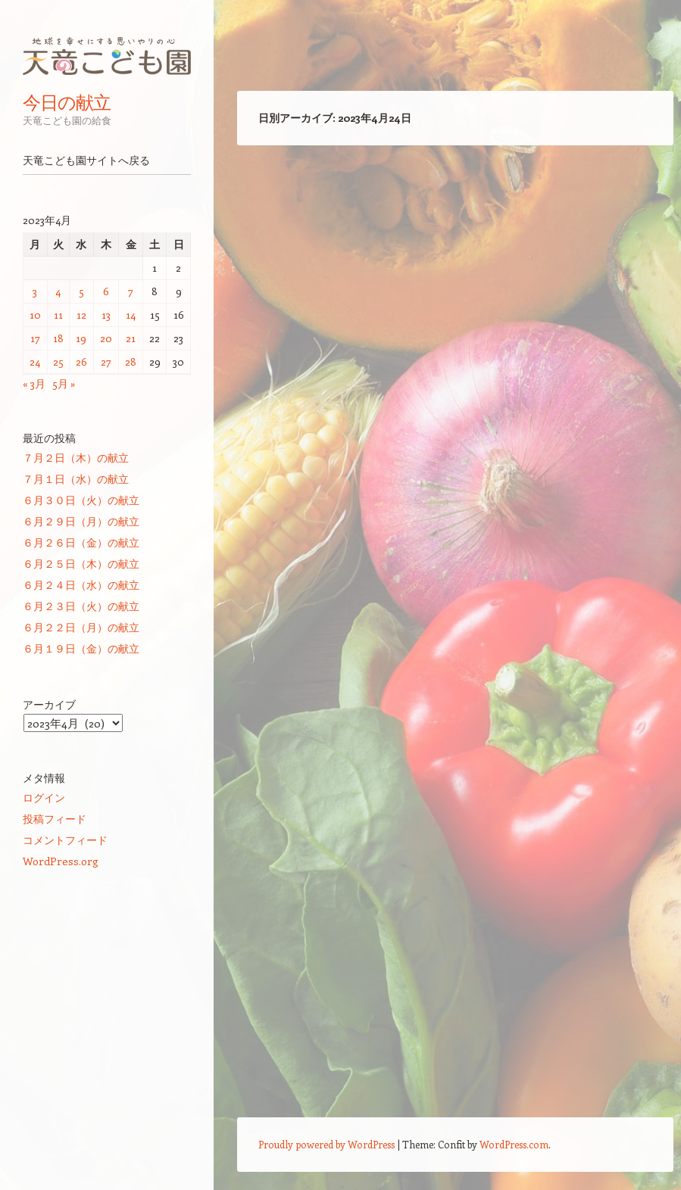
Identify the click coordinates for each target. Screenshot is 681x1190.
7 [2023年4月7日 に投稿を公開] (130, 291)
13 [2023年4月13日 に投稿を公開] (106, 314)
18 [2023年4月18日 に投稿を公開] (58, 338)
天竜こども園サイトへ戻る (86, 160)
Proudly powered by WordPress (326, 1144)
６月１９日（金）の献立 (81, 648)
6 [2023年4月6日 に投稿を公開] (106, 291)
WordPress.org (60, 861)
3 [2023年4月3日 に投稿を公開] (35, 291)
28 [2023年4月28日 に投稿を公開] (130, 361)
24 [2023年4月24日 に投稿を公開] (35, 361)
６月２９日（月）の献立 (81, 521)
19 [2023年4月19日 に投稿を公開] (81, 338)
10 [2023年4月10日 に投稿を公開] (35, 314)
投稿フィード (54, 819)
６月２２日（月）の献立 (81, 627)
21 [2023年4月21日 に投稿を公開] (131, 338)
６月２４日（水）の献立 (81, 585)
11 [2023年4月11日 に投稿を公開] (58, 314)
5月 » (64, 383)
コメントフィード (65, 840)
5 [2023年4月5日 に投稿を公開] (81, 291)
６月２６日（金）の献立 (81, 542)
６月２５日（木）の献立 (81, 563)
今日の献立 (67, 102)
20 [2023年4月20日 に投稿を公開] (106, 338)
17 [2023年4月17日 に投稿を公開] (35, 338)
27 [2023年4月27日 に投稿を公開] (106, 361)
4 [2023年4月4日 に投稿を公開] (58, 291)
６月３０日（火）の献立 (81, 500)
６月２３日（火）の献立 (81, 606)
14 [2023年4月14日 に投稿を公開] (131, 314)
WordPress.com (514, 1144)
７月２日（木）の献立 (76, 457)
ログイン (44, 797)
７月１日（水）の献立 (76, 479)
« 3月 (34, 383)
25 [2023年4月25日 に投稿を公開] (58, 361)
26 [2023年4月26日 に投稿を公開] (81, 361)
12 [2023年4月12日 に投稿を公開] (81, 314)
